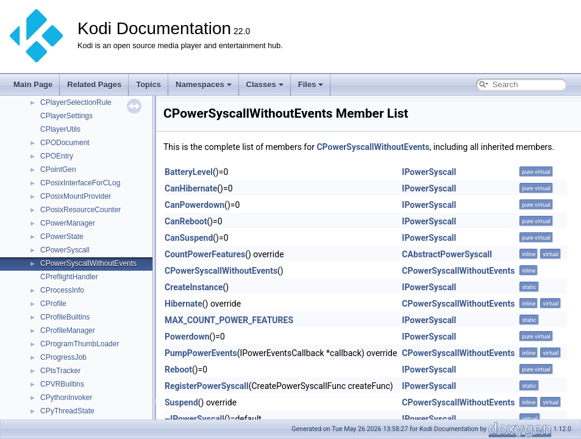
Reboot (178, 369)
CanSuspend (189, 238)
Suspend (181, 402)
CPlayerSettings (66, 116)
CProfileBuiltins (65, 317)
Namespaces (204, 84)
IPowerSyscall (429, 172)
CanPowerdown (194, 205)
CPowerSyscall (65, 250)
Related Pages (94, 84)
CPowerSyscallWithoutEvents (88, 263)
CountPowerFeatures (205, 254)
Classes (264, 84)
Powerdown (187, 336)
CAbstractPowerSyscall (447, 254)
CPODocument (65, 142)
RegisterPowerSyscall (207, 386)
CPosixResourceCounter (80, 209)
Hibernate (183, 304)
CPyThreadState (67, 411)
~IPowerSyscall (194, 419)
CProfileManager (67, 330)
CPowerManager (67, 223)
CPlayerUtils (60, 129)
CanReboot (186, 221)
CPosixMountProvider (75, 196)
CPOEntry (56, 156)
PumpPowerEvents (201, 353)
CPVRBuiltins (62, 384)
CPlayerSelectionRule (76, 102)
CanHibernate (191, 188)
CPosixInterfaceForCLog (80, 183)
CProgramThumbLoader (79, 344)
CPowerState (62, 236)
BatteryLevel (189, 172)
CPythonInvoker (66, 397)
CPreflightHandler (69, 277)
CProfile (53, 303)
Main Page (32, 84)
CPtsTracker (60, 370)
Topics (148, 84)
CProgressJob (63, 357)
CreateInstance (194, 287)
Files (311, 84)
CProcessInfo (62, 290)
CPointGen (58, 169)
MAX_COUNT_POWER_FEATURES (229, 320)
